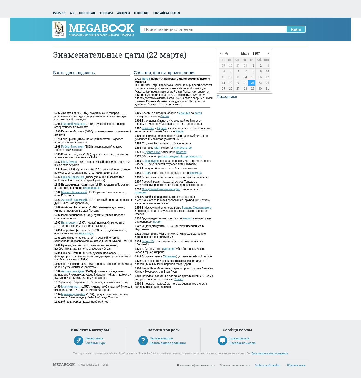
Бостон (157, 221)
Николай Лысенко (72, 177)
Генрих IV (148, 241)
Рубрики (59, 13)
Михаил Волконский (74, 192)
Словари (106, 13)
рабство (181, 152)
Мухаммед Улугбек (73, 294)
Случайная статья (166, 13)
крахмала (195, 172)
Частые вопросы (161, 338)
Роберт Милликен (72, 146)
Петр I (146, 78)
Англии (164, 116)
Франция (168, 248)
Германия (170, 256)
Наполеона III (91, 187)
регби (198, 113)
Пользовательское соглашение (269, 353)
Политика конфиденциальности (196, 365)
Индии (179, 131)
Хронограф (87, 13)
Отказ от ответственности (235, 365)
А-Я (72, 13)
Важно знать (94, 338)
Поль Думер (69, 161)
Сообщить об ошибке (267, 365)
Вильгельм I (69, 222)
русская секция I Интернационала (180, 156)
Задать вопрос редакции (168, 343)
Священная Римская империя (161, 189)
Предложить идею (242, 343)
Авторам (123, 13)
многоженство (183, 147)
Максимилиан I (71, 286)
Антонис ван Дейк (72, 271)
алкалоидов (86, 233)
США (157, 147)
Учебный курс (95, 343)
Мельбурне (151, 161)
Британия (148, 128)
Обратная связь (296, 365)
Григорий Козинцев (73, 123)
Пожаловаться (239, 338)
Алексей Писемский (74, 199)
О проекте (141, 13)
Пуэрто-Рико (152, 152)
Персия (162, 128)
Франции (184, 113)
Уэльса (178, 279)
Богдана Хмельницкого (196, 207)
